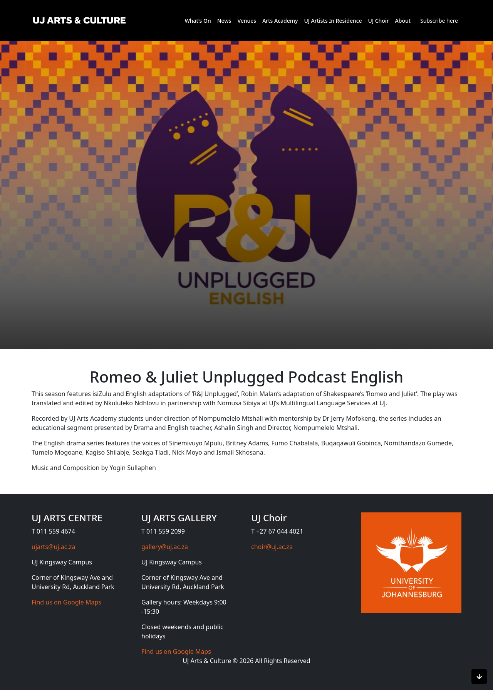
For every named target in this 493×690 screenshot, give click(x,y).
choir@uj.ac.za (272, 546)
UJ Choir (378, 20)
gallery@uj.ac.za (164, 546)
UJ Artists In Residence (333, 20)
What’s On (198, 20)
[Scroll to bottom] (479, 676)
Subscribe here (439, 20)
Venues (246, 20)
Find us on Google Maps (66, 602)
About (403, 20)
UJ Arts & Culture (208, 660)
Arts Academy (280, 20)
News (224, 20)
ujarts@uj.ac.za (53, 546)
